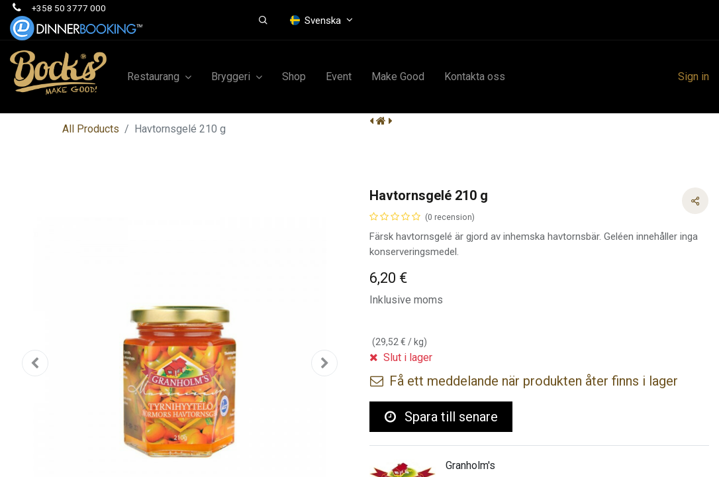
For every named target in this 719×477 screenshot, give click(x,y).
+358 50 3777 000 (69, 8)
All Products (90, 129)
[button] (263, 20)
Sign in (693, 76)
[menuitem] (294, 76)
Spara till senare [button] (441, 417)
